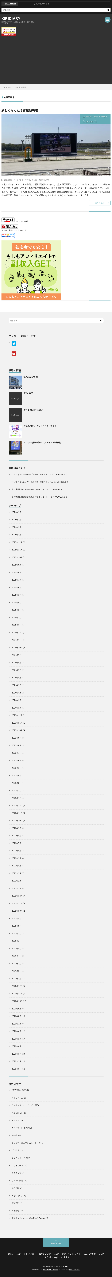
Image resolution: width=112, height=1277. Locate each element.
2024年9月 (16, 655)
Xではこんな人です (71, 1254)
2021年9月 (16, 918)
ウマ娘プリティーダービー (97, 116)
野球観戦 (15, 1203)
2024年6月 (16, 677)
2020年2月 (16, 1061)
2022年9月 (16, 828)
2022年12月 (17, 805)
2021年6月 (16, 941)
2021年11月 (17, 903)
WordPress (74, 1269)
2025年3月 (16, 610)
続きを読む (99, 203)
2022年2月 (16, 881)
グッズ (34, 180)
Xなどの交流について (94, 1254)
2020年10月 (17, 1001)
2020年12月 (17, 986)
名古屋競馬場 (43, 180)
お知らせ (15, 1120)
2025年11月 (17, 550)
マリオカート (17, 1165)
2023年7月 (16, 753)
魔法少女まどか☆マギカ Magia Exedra (28, 1218)
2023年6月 (16, 760)
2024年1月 (16, 708)
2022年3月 (16, 873)
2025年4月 (16, 602)
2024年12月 (17, 632)
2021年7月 (16, 933)
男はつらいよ (17, 1195)
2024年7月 (16, 670)
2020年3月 (16, 1054)
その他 (14, 1135)
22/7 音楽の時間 (19, 1090)
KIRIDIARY (10, 18)
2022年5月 (16, 858)
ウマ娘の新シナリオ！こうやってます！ (40, 426)
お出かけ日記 (91, 121)
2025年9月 (16, 565)
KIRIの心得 (29, 1254)
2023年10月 (17, 730)
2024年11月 (17, 640)
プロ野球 (15, 1150)
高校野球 (15, 1210)
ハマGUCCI (58, 497)
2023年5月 (16, 768)
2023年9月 (16, 738)
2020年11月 (17, 993)
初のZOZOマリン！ (32, 377)
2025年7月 (16, 580)
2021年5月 (16, 948)
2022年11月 (17, 813)
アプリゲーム (17, 1098)
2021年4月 (16, 956)
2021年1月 (16, 978)
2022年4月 (16, 865)
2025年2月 (16, 617)
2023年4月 (16, 775)
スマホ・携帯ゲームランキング (13, 230)
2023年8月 (16, 745)
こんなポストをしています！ (56, 1257)
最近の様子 (28, 393)
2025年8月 (16, 572)
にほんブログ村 (14, 221)
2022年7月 (16, 843)
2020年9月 (16, 1009)
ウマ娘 (27, 180)
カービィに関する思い (33, 409)
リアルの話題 (17, 1180)
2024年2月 (16, 700)
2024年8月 (16, 662)
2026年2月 (16, 527)
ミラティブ (16, 1173)
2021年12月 (17, 896)
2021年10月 (17, 911)
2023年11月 (17, 723)
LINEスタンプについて (48, 1254)
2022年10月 (17, 820)
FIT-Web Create (50, 1269)
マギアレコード (18, 1158)
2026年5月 (16, 512)
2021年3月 (16, 963)
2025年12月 (17, 542)
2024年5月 (16, 685)
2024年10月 (17, 647)
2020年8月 (16, 1016)
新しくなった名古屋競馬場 (19, 110)
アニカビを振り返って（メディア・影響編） (42, 442)
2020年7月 (16, 1024)
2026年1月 (16, 534)
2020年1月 (16, 1069)
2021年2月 (16, 971)
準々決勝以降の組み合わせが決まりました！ (31, 489)
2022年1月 (16, 888)
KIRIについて (14, 1254)
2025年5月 (16, 595)
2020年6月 (16, 1031)
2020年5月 (16, 1039)
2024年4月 (16, 693)
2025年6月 (16, 587)
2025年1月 (16, 625)
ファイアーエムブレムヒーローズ (26, 1143)
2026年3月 (16, 519)
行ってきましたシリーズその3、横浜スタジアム (32, 474)
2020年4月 (16, 1046)
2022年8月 (16, 835)
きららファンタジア (20, 1128)
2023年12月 (17, 715)
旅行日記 (15, 1188)
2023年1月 (16, 798)
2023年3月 (16, 783)
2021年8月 (16, 926)
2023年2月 (16, 790)
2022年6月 (16, 850)
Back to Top (56, 1243)
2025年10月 (17, 557)
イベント (20, 180)
